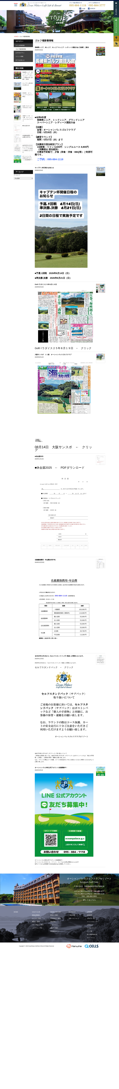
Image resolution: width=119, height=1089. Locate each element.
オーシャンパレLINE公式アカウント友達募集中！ (51, 767)
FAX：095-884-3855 (89, 896)
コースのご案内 (36, 918)
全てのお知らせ (20, 60)
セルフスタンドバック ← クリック (54, 667)
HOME (16, 912)
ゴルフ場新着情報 (21, 49)
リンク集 (89, 931)
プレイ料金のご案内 (38, 924)
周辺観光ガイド (54, 931)
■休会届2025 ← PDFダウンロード (60, 467)
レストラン (53, 924)
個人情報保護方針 (92, 934)
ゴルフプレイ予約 (37, 928)
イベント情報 (19, 56)
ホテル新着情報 (20, 45)
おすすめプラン (20, 52)
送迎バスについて (74, 918)
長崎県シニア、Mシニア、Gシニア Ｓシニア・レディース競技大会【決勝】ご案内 (62, 47)
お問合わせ (90, 924)
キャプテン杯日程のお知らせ (44, 167)
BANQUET (72, 912)
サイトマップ (91, 937)
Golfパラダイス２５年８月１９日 (46, 284)
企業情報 (89, 912)
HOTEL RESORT (55, 912)
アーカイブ (17, 175)
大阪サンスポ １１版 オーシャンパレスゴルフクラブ (53, 354)
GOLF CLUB (36, 912)
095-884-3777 (99, 891)
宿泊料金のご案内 (55, 918)
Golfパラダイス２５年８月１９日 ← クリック (63, 348)
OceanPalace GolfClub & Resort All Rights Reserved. (41, 946)
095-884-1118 (99, 894)
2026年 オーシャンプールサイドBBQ (27, 94)
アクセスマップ (91, 928)
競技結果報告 (36, 915)
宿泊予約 (52, 921)
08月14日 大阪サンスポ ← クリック (63, 448)
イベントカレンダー (92, 921)
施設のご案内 (36, 921)
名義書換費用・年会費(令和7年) (45, 560)
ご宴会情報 (72, 915)
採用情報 (89, 915)
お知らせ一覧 (91, 918)
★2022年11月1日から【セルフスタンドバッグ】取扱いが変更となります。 (59, 656)
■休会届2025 (39, 456)
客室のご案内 (54, 915)
